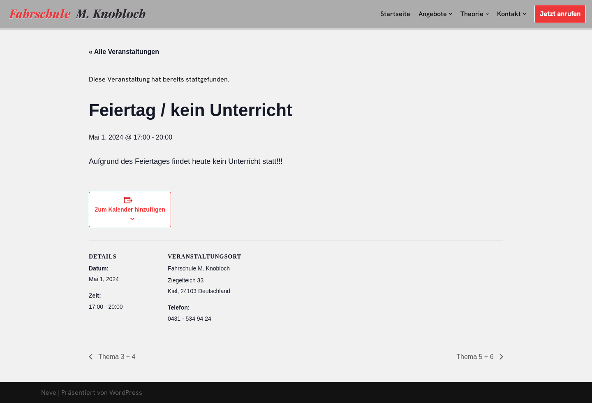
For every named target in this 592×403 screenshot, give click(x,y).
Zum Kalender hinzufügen (130, 209)
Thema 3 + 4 (116, 356)
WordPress (125, 392)
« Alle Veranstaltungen (124, 51)
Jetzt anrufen (560, 13)
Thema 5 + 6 (475, 356)
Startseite (395, 13)
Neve (48, 392)
